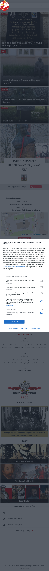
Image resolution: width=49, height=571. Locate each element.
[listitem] (24, 277)
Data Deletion (13, 329)
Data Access (24, 329)
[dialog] (24, 285)
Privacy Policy (35, 329)
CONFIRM (14, 321)
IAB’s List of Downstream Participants (14, 267)
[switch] (41, 281)
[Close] (45, 242)
